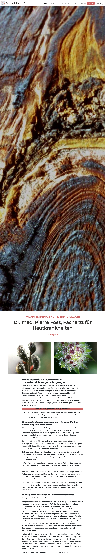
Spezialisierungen (71, 3)
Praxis (51, 3)
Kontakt (99, 3)
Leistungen (59, 3)
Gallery (83, 3)
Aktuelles (91, 3)
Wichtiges (52, 334)
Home (45, 3)
